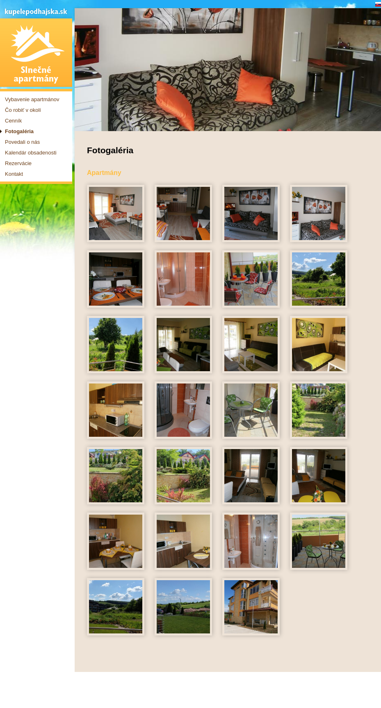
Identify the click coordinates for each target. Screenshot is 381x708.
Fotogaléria (19, 131)
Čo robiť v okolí (23, 110)
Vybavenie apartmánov (32, 99)
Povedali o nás (22, 142)
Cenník (13, 121)
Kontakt (14, 174)
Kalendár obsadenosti (31, 153)
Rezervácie (18, 163)
